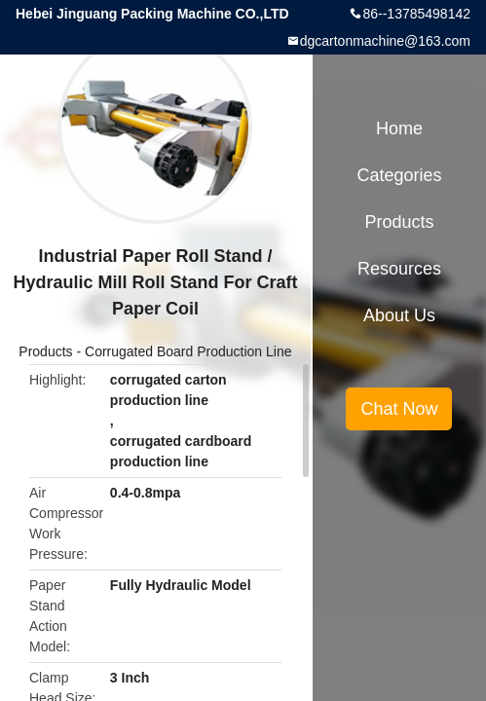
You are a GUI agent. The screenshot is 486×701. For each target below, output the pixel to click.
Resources (399, 268)
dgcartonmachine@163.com (385, 41)
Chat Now (398, 409)
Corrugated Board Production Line (188, 351)
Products (45, 351)
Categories (398, 175)
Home (399, 128)
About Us (399, 315)
